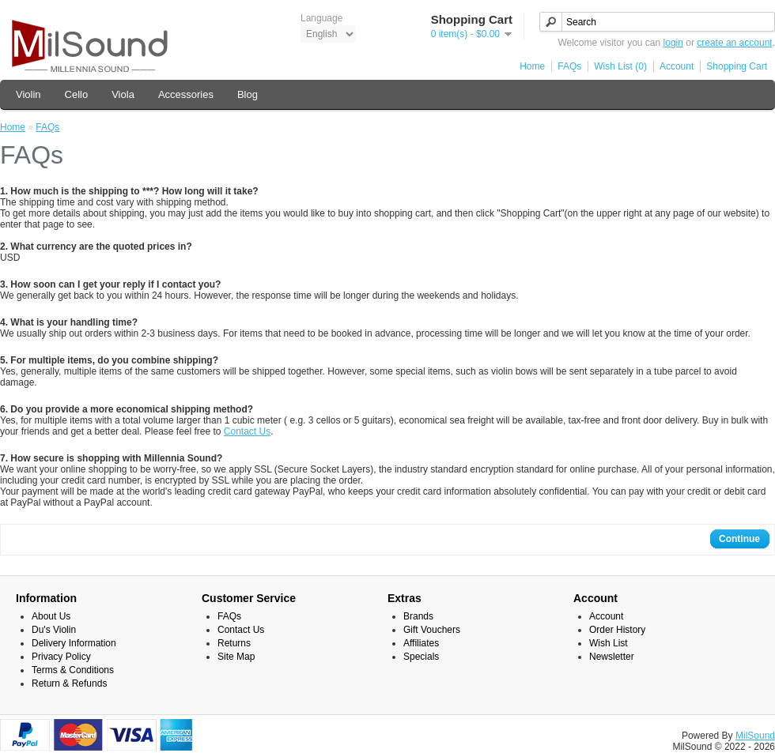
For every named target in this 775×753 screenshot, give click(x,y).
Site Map (236, 656)
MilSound (755, 735)
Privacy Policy (61, 656)
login (673, 42)
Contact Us (247, 431)
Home (532, 66)
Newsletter (611, 656)
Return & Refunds (69, 683)
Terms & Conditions (73, 670)
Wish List (608, 643)
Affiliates (421, 643)
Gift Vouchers (431, 629)
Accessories (186, 94)
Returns (234, 643)
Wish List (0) (620, 66)
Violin (28, 94)
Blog (247, 94)
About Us (51, 616)
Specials (421, 656)
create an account (734, 42)
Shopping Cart (736, 66)
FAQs (569, 66)
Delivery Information (74, 643)
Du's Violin (54, 629)
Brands (418, 616)
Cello (77, 94)
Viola (123, 94)
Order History (617, 629)
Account (677, 66)
